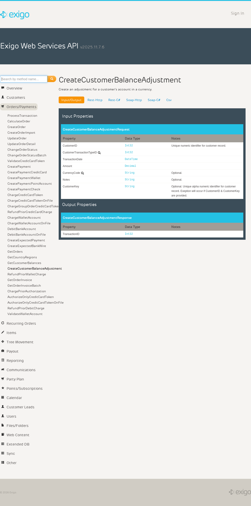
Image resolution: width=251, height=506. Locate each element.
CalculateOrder (18, 121)
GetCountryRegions (22, 257)
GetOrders (15, 251)
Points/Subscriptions (22, 388)
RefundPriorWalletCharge (26, 274)
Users (8, 416)
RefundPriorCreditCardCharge (29, 212)
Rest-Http (94, 100)
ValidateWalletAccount (25, 314)
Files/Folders (15, 425)
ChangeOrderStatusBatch (26, 155)
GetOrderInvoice (19, 280)
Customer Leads (17, 407)
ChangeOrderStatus (22, 150)
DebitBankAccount (21, 229)
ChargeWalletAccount (24, 217)
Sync (8, 453)
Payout (10, 351)
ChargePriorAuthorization (26, 291)
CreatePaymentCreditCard (27, 172)
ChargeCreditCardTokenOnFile (30, 201)
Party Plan (12, 379)
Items (8, 332)
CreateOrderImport (21, 133)
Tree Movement (17, 342)
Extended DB (15, 444)
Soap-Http (134, 100)
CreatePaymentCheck (23, 189)
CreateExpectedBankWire (26, 246)
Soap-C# (154, 100)
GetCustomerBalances (24, 263)
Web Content (15, 435)
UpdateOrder (17, 138)
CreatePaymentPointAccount (29, 184)
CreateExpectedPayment (26, 240)
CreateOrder (16, 127)
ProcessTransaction (22, 116)
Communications (18, 370)
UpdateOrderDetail (21, 144)
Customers (13, 97)
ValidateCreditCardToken (26, 161)
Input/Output (71, 100)
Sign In (237, 13)
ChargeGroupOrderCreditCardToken (32, 206)
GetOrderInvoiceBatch (24, 285)
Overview (11, 88)
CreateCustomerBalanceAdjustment (32, 268)
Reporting (12, 360)
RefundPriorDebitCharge (25, 308)
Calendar (11, 397)
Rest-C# (114, 100)
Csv (168, 100)
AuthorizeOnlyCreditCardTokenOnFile (32, 302)
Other (9, 462)
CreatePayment (19, 167)
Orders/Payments (18, 106)
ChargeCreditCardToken (25, 195)
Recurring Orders (18, 323)
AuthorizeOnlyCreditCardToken (30, 297)
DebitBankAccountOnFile (26, 234)
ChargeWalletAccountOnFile (29, 223)
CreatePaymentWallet (24, 178)
